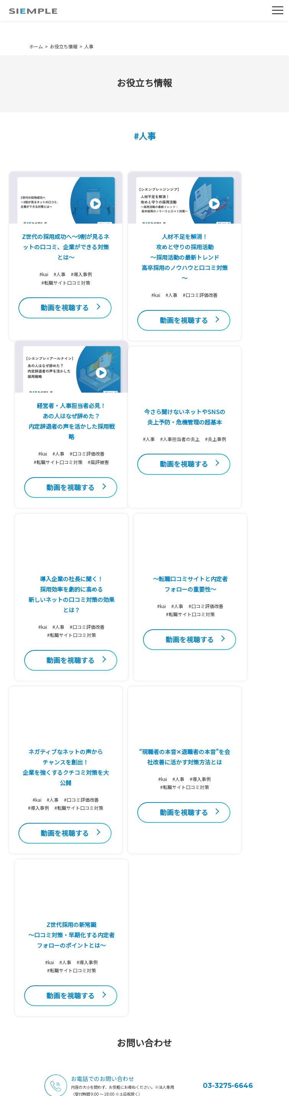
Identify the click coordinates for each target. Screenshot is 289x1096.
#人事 (46, 284)
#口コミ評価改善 (144, 313)
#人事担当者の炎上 (60, 515)
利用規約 (114, 1087)
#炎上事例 (51, 524)
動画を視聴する (51, 324)
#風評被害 (237, 320)
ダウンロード (225, 963)
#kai (30, 284)
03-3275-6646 (228, 877)
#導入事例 (67, 284)
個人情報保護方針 (87, 1087)
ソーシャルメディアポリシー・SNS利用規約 (175, 1087)
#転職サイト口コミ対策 (52, 293)
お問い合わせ (225, 920)
